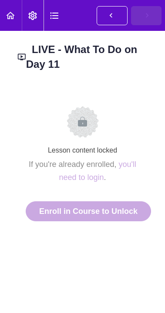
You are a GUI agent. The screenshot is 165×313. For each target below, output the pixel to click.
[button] (11, 15)
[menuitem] (33, 15)
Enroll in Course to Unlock (88, 211)
